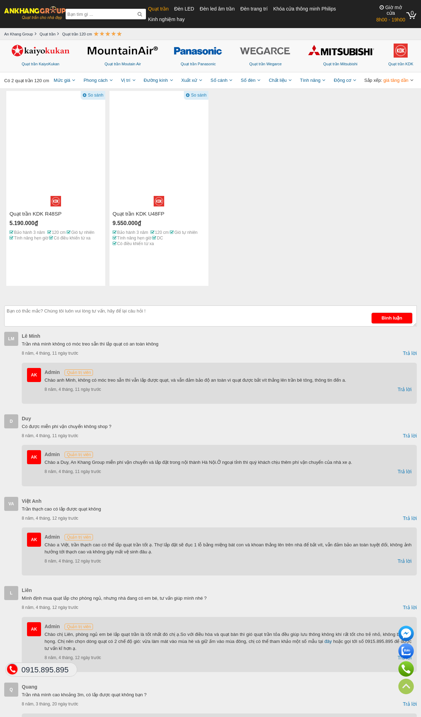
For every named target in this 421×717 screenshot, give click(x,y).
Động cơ (342, 80)
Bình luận (391, 318)
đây (328, 641)
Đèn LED (184, 9)
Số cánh (218, 80)
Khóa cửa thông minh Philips (304, 9)
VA (11, 503)
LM (11, 338)
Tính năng (310, 80)
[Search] (140, 14)
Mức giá (62, 80)
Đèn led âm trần (217, 9)
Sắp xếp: (386, 80)
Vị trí (126, 80)
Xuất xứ (189, 80)
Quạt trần (158, 9)
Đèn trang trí (254, 9)
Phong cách (95, 80)
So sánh (95, 95)
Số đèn (248, 80)
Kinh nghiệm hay (166, 19)
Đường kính (155, 80)
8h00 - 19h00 (390, 13)
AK (34, 375)
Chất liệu (278, 80)
